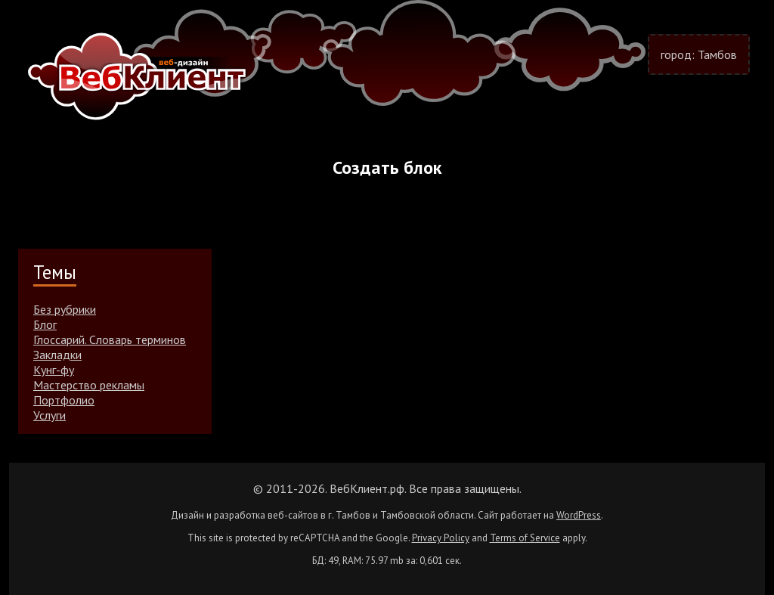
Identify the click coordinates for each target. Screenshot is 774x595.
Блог (45, 324)
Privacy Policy (440, 537)
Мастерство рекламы (88, 384)
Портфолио (63, 400)
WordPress (578, 515)
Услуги (49, 415)
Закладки (57, 354)
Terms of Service (525, 537)
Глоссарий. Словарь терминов (109, 339)
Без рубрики (64, 309)
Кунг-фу (53, 369)
